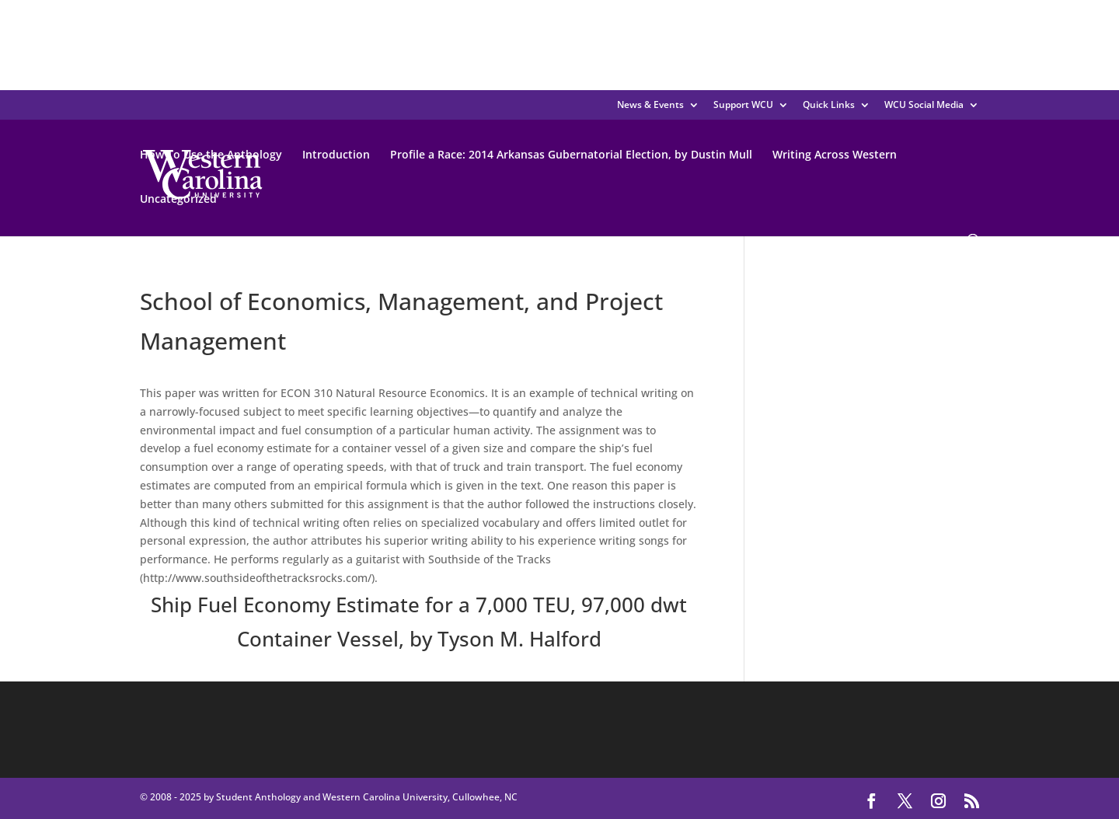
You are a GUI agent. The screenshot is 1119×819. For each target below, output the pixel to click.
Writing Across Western (834, 154)
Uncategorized (178, 198)
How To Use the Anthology (211, 154)
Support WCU (743, 104)
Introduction (336, 154)
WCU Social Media (924, 104)
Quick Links (829, 104)
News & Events (650, 104)
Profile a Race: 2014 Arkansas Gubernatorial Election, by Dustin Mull (571, 154)
